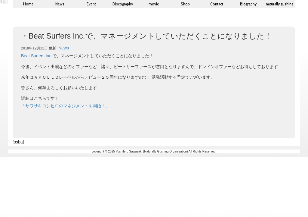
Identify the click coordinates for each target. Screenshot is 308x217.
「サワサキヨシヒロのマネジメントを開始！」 (65, 105)
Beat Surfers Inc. (36, 55)
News (63, 48)
